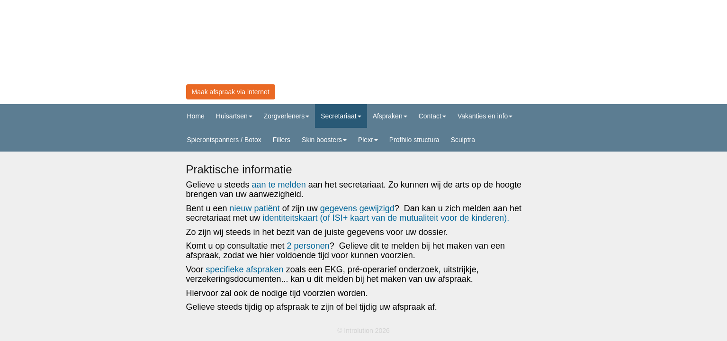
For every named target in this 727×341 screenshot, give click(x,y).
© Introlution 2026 (363, 330)
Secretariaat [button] (341, 116)
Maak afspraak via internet (230, 92)
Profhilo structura (414, 140)
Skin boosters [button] (324, 140)
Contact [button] (432, 116)
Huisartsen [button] (234, 116)
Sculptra (463, 140)
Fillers (281, 140)
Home (196, 116)
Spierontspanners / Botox (224, 140)
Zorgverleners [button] (286, 116)
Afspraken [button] (390, 116)
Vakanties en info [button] (485, 116)
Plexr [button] (368, 140)
